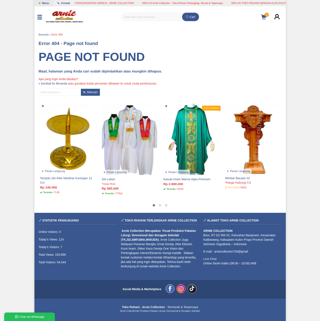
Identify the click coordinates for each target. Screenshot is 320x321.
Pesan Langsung (53, 171)
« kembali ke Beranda (53, 83)
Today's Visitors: (50, 247)
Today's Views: (49, 239)
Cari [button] (190, 17)
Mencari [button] (90, 92)
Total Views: (47, 254)
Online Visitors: (49, 232)
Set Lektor (108, 179)
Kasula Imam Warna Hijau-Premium (187, 179)
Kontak (63, 3)
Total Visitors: (48, 262)
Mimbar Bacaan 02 (237, 178)
